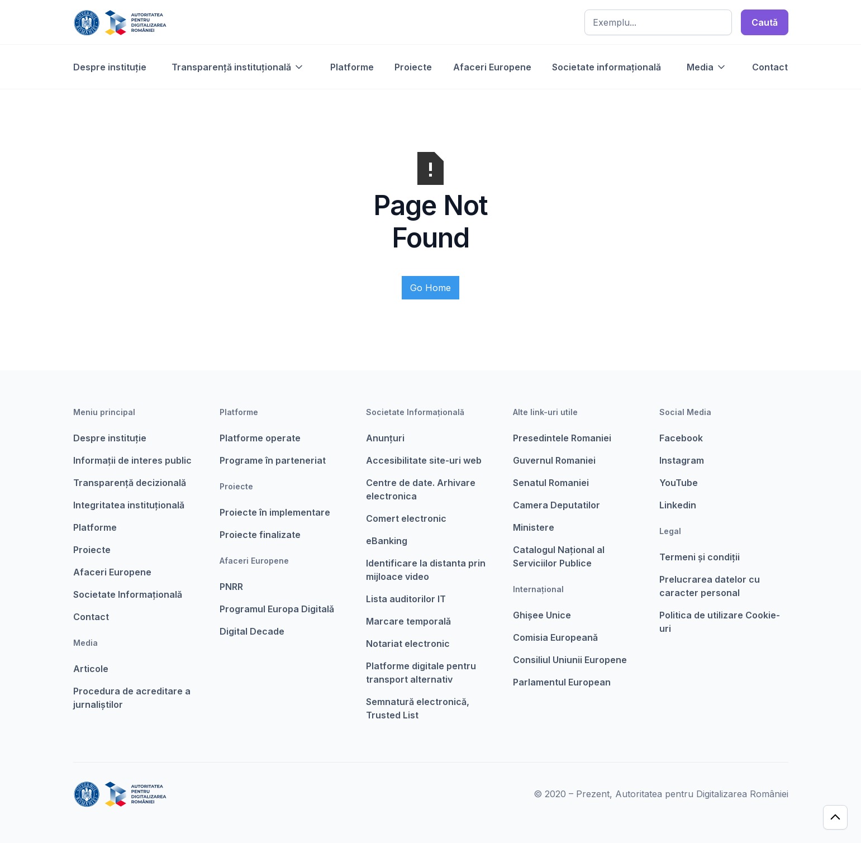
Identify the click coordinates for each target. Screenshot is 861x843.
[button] (238, 67)
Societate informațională (606, 67)
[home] (120, 22)
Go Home (430, 287)
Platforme (352, 67)
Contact (770, 67)
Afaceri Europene (492, 67)
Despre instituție (109, 67)
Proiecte (413, 67)
